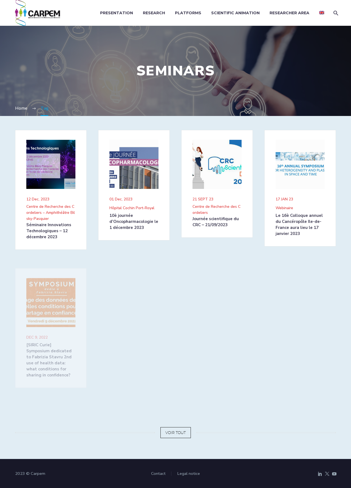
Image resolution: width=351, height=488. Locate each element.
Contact (158, 474)
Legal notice (188, 474)
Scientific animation (235, 12)
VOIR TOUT (175, 432)
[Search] (335, 13)
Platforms (188, 12)
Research (154, 12)
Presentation (116, 12)
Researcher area (289, 12)
